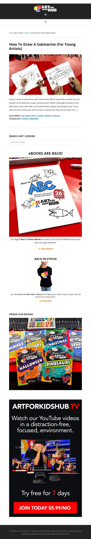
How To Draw (37, 116)
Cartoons (25, 116)
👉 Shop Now (45, 301)
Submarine (33, 119)
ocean (25, 119)
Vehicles (56, 116)
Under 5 (48, 116)
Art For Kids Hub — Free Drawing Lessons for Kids (45, 8)
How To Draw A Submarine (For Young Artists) (42, 46)
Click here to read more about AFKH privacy (49, 531)
